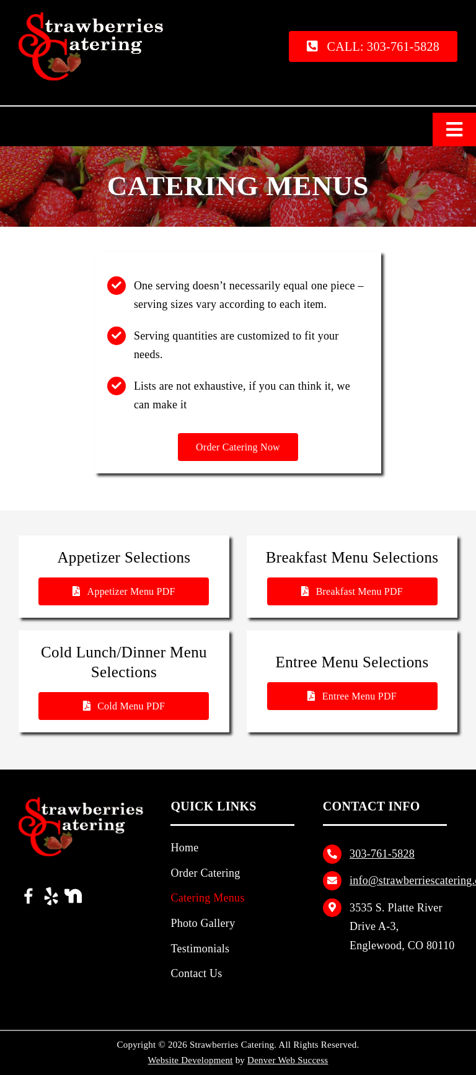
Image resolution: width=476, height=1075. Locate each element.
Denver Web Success (287, 1060)
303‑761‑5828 (382, 854)
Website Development (190, 1060)
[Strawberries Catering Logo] (97, 17)
